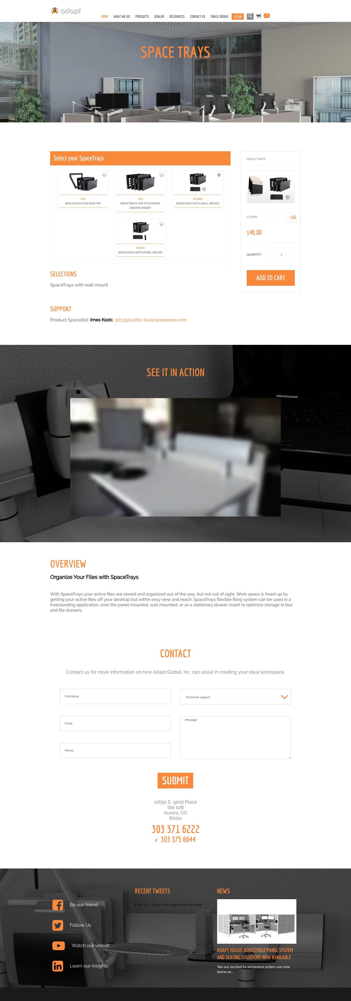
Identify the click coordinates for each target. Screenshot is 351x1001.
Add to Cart (270, 278)
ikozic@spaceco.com (165, 319)
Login (237, 16)
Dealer (159, 16)
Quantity (254, 254)
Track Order (219, 16)
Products (142, 16)
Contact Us (197, 16)
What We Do (122, 16)
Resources (177, 16)
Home (104, 16)
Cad (293, 217)
